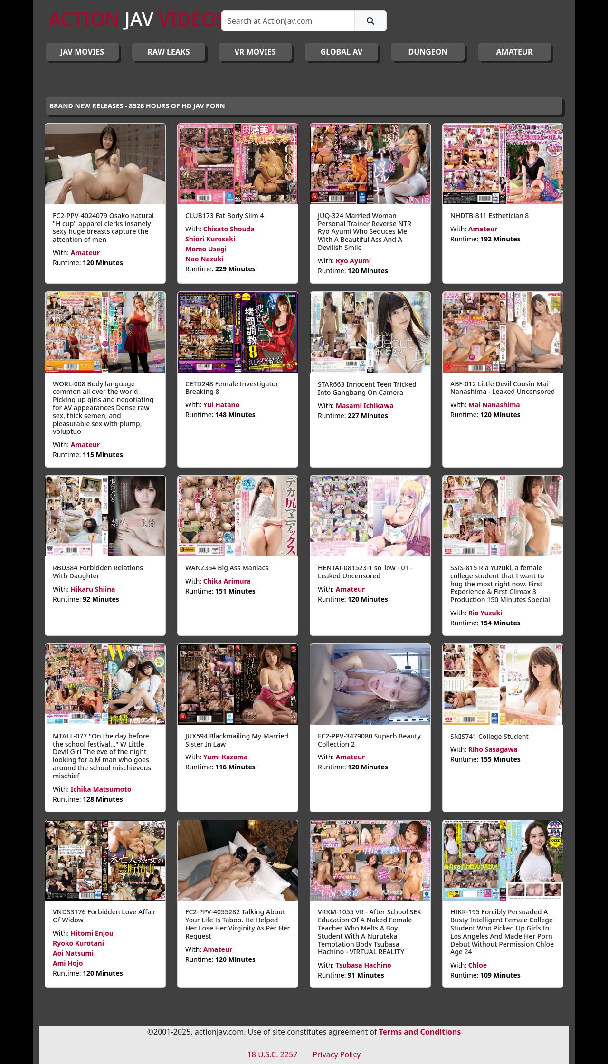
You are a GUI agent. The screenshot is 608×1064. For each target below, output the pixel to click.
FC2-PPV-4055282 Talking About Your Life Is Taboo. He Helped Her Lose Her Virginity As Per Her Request (237, 923)
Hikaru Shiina (93, 589)
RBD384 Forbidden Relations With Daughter (98, 571)
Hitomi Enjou (92, 933)
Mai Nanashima (494, 404)
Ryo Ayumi (353, 260)
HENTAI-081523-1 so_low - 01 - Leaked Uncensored (365, 571)
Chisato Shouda (229, 228)
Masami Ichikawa (365, 405)
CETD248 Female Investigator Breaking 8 (231, 387)
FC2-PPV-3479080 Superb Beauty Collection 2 (369, 739)
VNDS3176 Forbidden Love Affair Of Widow (104, 915)
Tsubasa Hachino (363, 964)
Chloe (477, 964)
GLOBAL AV (342, 52)
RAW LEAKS (169, 52)
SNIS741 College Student (489, 736)
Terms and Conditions (420, 1031)
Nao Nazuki (204, 258)
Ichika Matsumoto (101, 789)
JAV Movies (82, 52)
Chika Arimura (227, 580)
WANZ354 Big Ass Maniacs (226, 567)
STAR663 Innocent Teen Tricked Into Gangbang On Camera (367, 388)
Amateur (85, 252)
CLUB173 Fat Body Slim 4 (224, 215)
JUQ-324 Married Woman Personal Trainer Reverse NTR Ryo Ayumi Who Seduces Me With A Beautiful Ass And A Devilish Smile (364, 231)
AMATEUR (514, 52)
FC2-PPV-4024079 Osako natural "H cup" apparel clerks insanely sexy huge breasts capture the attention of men (103, 227)
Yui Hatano (221, 404)
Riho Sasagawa (493, 749)
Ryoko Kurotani (78, 943)
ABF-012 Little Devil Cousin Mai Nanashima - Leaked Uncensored (502, 387)
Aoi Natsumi (73, 953)
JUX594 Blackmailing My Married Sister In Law (236, 739)
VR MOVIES (255, 52)
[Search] (288, 20)
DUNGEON (427, 52)
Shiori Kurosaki (210, 238)
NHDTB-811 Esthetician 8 (489, 215)
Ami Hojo (68, 963)
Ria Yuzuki (485, 612)
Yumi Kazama (225, 756)
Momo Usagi (206, 248)
